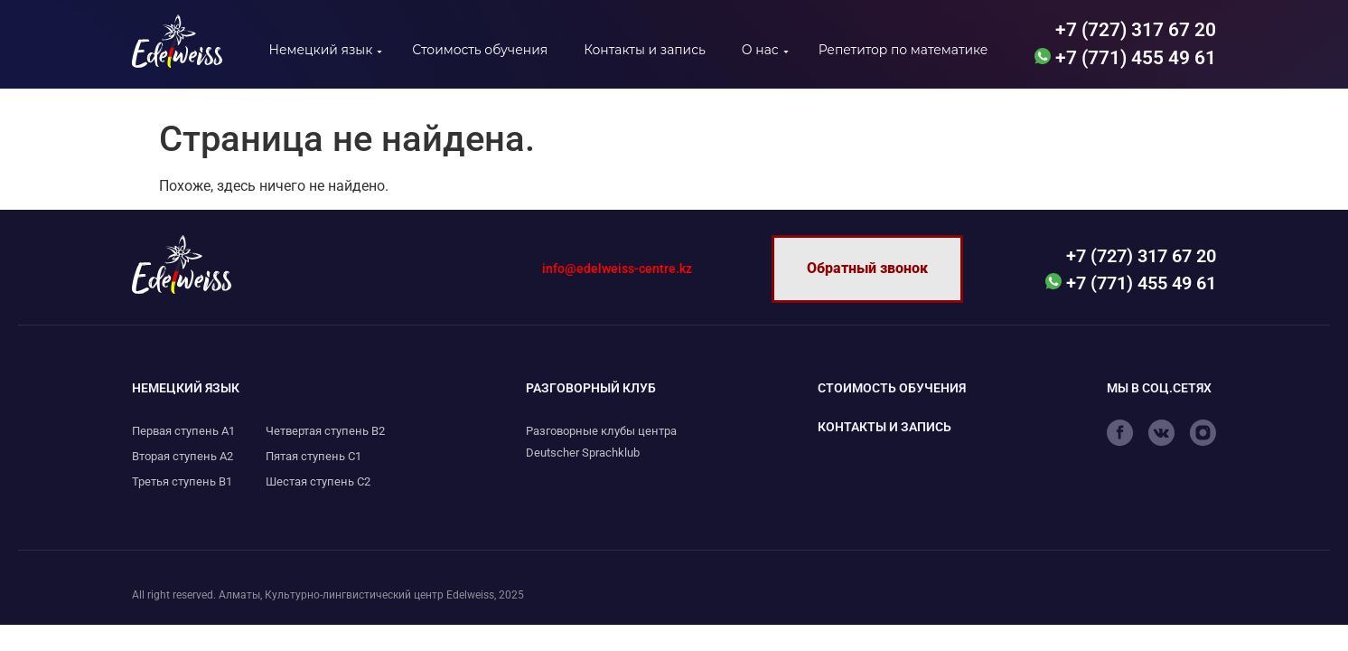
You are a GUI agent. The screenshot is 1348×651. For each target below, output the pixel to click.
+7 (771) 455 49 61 (1125, 58)
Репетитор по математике (903, 49)
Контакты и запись (645, 49)
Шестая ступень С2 (318, 481)
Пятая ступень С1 (313, 456)
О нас (760, 49)
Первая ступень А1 (183, 431)
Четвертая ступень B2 (325, 431)
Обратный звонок (867, 268)
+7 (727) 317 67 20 (1133, 30)
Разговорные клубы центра (601, 431)
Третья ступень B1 (182, 481)
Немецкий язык (321, 49)
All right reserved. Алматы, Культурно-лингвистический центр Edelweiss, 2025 (328, 595)
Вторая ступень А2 (182, 456)
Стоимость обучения (480, 49)
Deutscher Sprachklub (583, 452)
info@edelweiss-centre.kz (617, 268)
